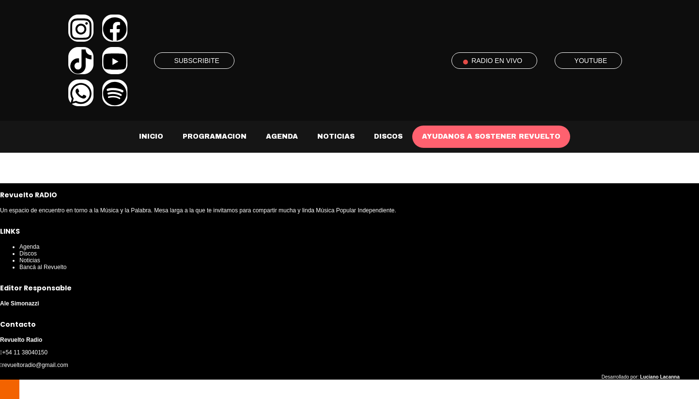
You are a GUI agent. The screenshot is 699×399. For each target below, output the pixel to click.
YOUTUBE (591, 60)
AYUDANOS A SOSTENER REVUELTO (491, 136)
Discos (388, 136)
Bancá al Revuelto (42, 267)
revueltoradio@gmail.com (35, 365)
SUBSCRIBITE (196, 60)
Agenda (282, 136)
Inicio (151, 136)
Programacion (215, 136)
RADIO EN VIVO (496, 60)
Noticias (336, 136)
